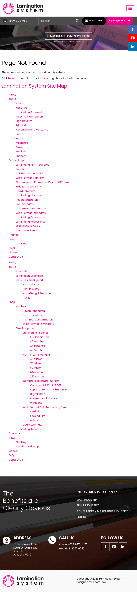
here (11, 78)
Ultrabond (36, 403)
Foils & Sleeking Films (29, 186)
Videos (13, 252)
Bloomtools (99, 582)
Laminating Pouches (35, 333)
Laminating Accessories (30, 217)
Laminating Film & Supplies (32, 164)
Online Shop (16, 160)
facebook (132, 29)
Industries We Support (29, 116)
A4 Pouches (37, 346)
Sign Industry (24, 121)
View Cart (95, 20)
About (12, 99)
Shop (12, 302)
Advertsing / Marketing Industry (102, 511)
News (12, 239)
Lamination (16, 138)
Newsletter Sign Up (27, 446)
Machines (22, 143)
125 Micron (36, 372)
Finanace (14, 433)
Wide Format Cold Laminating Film (44, 407)
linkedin (132, 46)
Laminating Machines (29, 195)
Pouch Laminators (27, 200)
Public (19, 134)
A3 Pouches (37, 350)
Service (20, 151)
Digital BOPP (37, 394)
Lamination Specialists (30, 112)
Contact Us (16, 257)
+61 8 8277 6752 (74, 548)
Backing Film (37, 416)
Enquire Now (121, 20)
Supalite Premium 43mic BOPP (49, 389)
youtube (132, 38)
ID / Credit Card (40, 337)
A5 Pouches (37, 341)
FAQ (11, 455)
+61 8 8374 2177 (78, 544)
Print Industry (24, 125)
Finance (14, 235)
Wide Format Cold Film (30, 178)
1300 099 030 (18, 20)
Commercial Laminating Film (41, 381)
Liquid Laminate (25, 191)
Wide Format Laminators (31, 213)
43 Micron (36, 359)
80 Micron (36, 367)
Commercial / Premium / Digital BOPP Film (42, 182)
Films (19, 147)
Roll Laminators (25, 204)
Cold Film (36, 411)
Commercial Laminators (31, 208)
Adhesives (36, 420)
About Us (21, 107)
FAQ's (12, 248)
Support (21, 156)
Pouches (21, 169)
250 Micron (37, 376)
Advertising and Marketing (32, 129)
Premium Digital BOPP (43, 398)
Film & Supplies (25, 328)
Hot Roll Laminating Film (30, 173)
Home (12, 95)
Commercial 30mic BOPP (46, 385)
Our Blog (21, 243)
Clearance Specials (28, 226)
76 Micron (36, 363)
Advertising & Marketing (37, 293)
